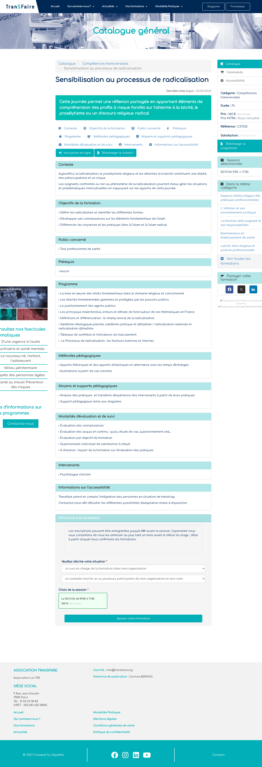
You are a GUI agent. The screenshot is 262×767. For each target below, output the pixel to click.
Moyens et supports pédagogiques (164, 136)
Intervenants (131, 144)
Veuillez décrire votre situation (83, 561)
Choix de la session (72, 589)
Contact (218, 755)
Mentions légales (104, 719)
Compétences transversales (105, 63)
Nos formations (136, 6)
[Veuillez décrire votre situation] (133, 579)
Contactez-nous (20, 423)
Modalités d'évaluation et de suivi (85, 144)
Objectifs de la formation (104, 128)
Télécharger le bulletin (115, 152)
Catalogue (67, 63)
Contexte (67, 128)
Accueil (55, 6)
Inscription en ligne (75, 152)
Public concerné (145, 128)
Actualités (109, 6)
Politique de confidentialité (111, 732)
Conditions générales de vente (113, 725)
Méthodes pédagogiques (108, 136)
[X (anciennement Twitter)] (241, 289)
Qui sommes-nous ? (80, 6)
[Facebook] (229, 289)
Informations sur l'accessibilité (173, 144)
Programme (70, 136)
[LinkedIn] (253, 289)
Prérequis (176, 128)
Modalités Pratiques (169, 6)
